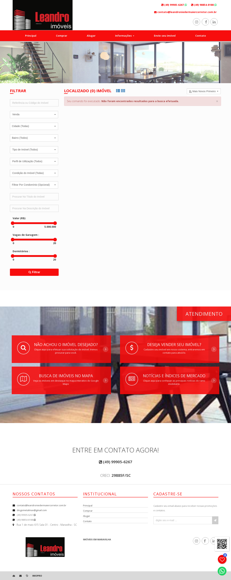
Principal (30, 35)
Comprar (61, 35)
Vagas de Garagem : (26, 235)
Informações (124, 35)
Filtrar (34, 272)
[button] (34, 114)
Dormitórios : (21, 251)
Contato (200, 35)
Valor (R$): (19, 218)
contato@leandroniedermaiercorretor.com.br (41, 505)
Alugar (91, 35)
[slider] (12, 223)
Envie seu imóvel (165, 35)
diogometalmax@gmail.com (32, 510)
